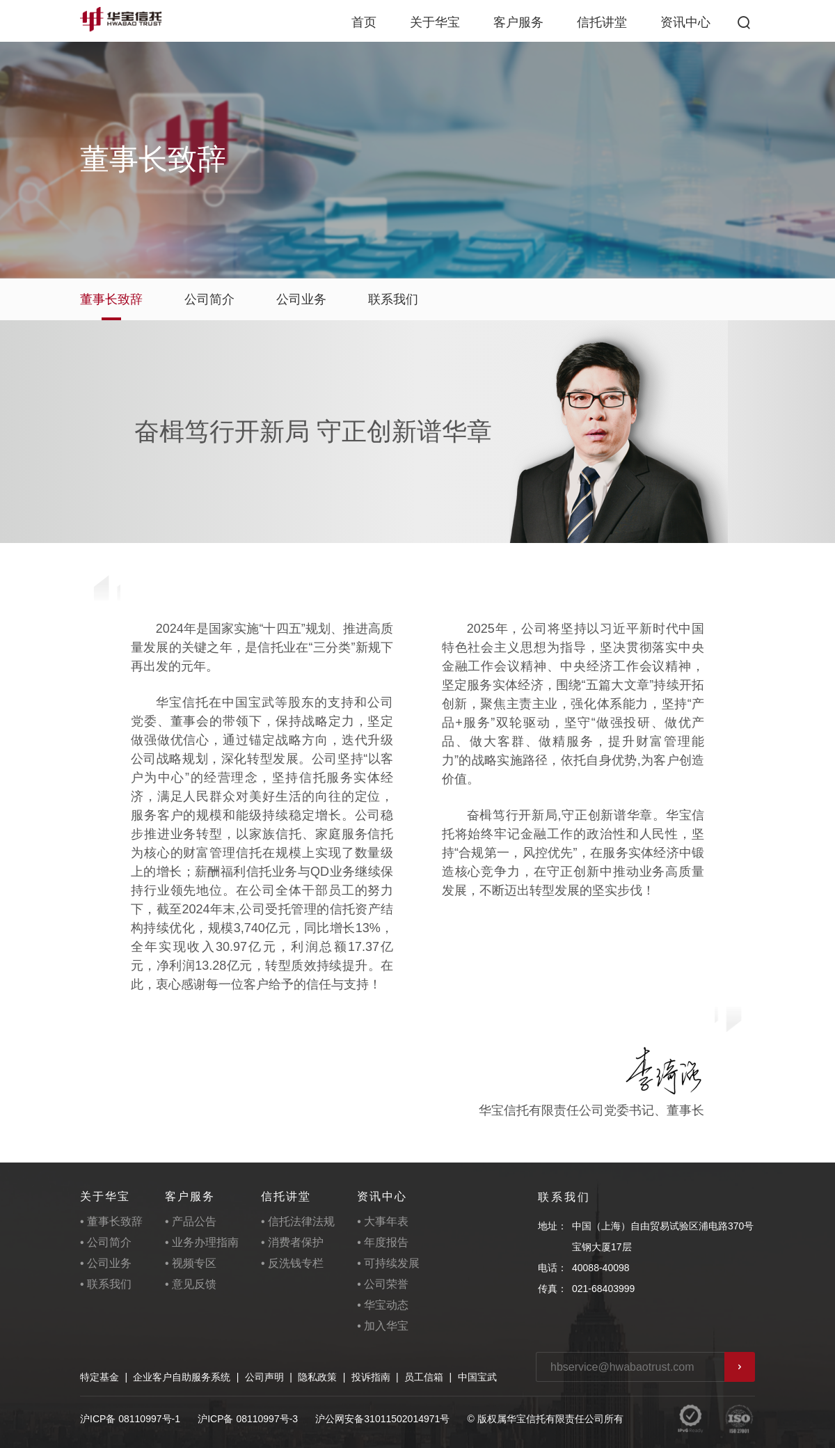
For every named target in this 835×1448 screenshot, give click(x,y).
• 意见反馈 (190, 1284)
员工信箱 (423, 1377)
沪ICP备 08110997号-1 (130, 1418)
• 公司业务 (106, 1263)
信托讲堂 (602, 22)
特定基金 (99, 1377)
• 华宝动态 (382, 1305)
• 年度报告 (382, 1242)
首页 (363, 22)
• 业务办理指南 (202, 1242)
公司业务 (301, 299)
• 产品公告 (190, 1221)
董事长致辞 (111, 299)
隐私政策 (317, 1377)
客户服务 (518, 22)
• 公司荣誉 (382, 1284)
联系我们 (393, 299)
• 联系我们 (106, 1284)
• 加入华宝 (382, 1326)
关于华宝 (435, 22)
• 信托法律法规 (298, 1221)
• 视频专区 (190, 1263)
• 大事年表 (382, 1221)
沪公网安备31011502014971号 (382, 1418)
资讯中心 (685, 22)
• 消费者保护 (292, 1242)
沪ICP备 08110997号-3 (248, 1418)
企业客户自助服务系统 (181, 1377)
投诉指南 (370, 1377)
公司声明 (264, 1377)
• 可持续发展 (388, 1263)
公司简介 (209, 299)
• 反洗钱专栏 (292, 1263)
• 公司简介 (106, 1242)
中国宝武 (477, 1377)
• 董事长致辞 (111, 1221)
